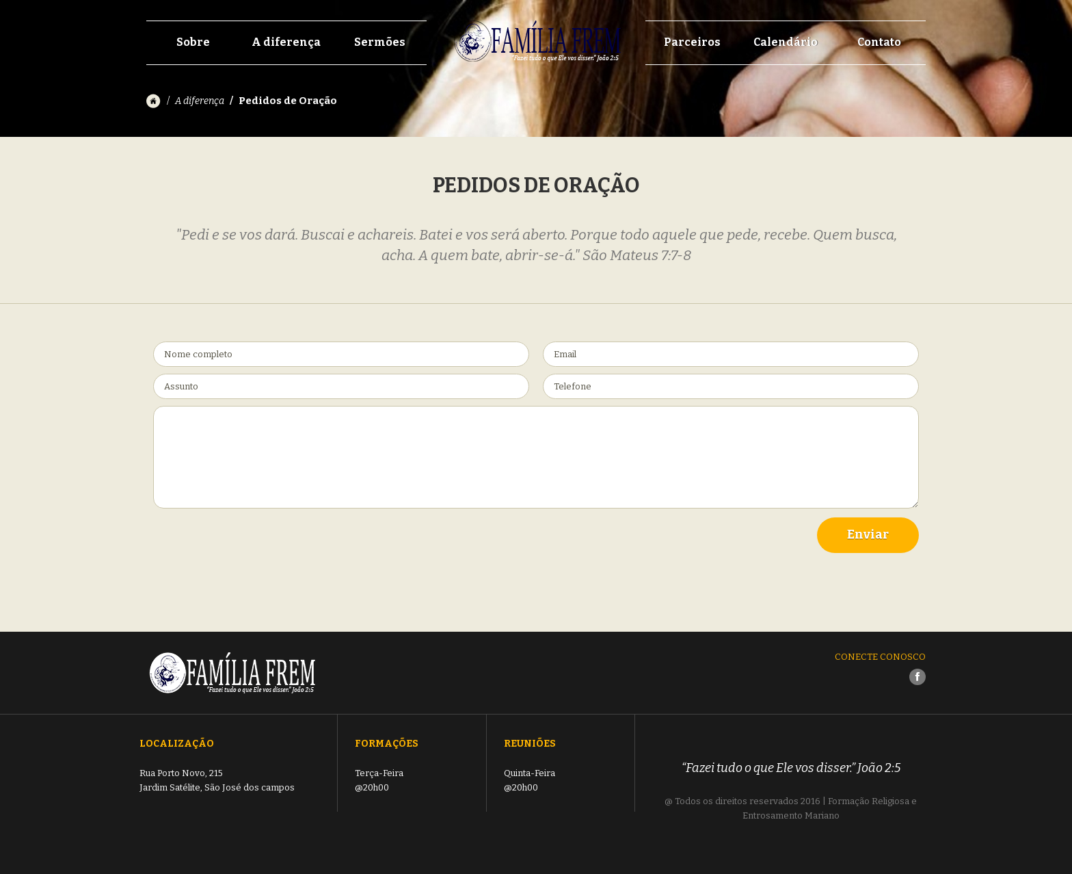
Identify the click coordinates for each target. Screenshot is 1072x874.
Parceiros (692, 42)
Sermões (379, 42)
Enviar (868, 534)
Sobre (193, 42)
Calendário (785, 42)
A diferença (286, 42)
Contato (879, 42)
